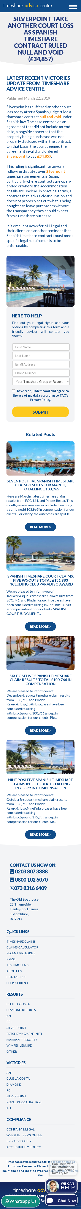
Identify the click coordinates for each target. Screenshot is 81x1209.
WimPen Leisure (19, 1045)
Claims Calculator (22, 947)
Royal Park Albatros (23, 1102)
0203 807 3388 (29, 871)
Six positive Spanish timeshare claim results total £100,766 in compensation (41, 680)
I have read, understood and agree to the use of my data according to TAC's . (40, 395)
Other (11, 1051)
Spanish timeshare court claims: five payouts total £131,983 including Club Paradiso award (40, 580)
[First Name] (41, 347)
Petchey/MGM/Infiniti (24, 1033)
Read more (40, 527)
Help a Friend (17, 983)
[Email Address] (41, 364)
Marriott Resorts (21, 1039)
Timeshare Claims (21, 941)
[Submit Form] (40, 412)
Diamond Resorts (21, 1010)
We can (68, 1186)
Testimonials (17, 965)
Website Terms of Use (24, 1135)
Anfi (10, 1016)
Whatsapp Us (21, 1201)
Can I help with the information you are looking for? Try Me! (63, 1168)
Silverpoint (15, 156)
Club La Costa (18, 1004)
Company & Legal (20, 1129)
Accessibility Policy (23, 1147)
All (9, 1108)
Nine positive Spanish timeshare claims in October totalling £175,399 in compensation (40, 783)
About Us (14, 971)
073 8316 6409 (30, 888)
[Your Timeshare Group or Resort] (41, 381)
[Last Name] (41, 355)
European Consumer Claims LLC (30, 1166)
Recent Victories (20, 953)
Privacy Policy (40, 400)
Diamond (13, 1084)
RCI (9, 1022)
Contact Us (16, 977)
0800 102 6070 (29, 879)
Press (11, 959)
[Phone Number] (41, 373)
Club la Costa (18, 1078)
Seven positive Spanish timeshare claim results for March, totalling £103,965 (41, 485)
